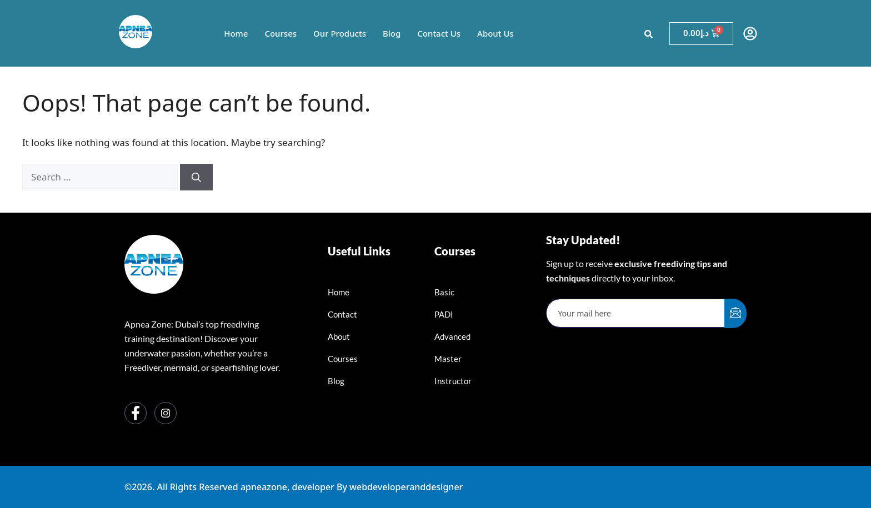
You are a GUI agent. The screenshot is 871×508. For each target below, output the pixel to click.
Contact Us (438, 33)
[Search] (196, 177)
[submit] (735, 313)
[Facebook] (135, 413)
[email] (635, 313)
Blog (392, 33)
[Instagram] (165, 413)
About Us (495, 33)
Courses (280, 33)
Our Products (339, 33)
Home (236, 33)
